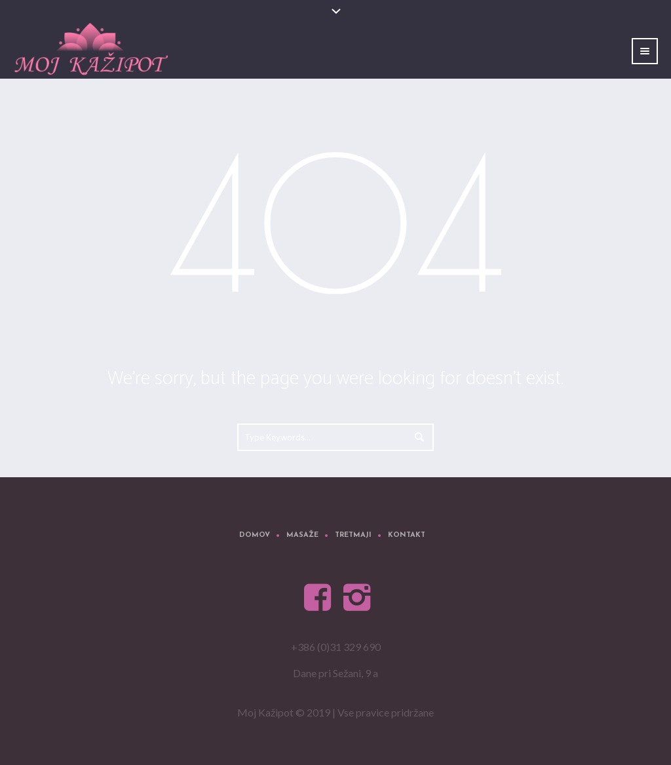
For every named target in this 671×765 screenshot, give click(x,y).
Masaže (302, 535)
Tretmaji (353, 535)
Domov (254, 535)
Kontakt (406, 535)
